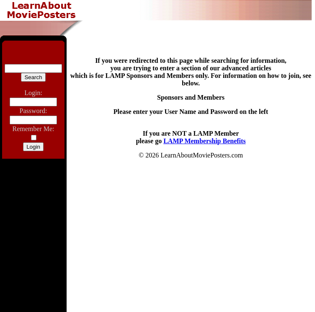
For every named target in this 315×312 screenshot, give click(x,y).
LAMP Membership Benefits (204, 140)
